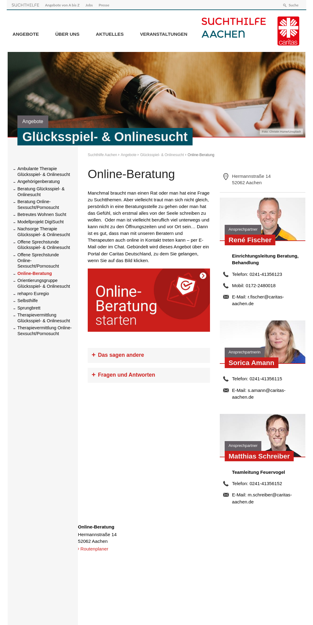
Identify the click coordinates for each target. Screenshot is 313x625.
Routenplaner (94, 547)
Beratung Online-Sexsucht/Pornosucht (38, 203)
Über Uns (67, 33)
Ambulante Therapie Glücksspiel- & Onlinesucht (43, 170)
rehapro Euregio (33, 292)
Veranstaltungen (163, 33)
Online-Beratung (34, 272)
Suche (292, 4)
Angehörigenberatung (38, 180)
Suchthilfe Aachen (102, 154)
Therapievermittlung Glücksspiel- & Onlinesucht (43, 317)
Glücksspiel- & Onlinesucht (162, 154)
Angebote (26, 33)
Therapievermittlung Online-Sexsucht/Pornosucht (44, 329)
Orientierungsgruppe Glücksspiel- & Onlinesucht (43, 282)
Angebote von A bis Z (63, 4)
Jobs (90, 4)
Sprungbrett (28, 306)
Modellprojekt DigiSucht (40, 220)
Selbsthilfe (27, 299)
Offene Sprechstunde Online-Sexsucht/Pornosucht (38, 259)
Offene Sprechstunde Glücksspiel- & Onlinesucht (43, 243)
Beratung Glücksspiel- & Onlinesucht (40, 190)
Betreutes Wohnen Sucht (41, 213)
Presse (105, 4)
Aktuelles (110, 33)
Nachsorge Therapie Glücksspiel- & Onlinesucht (43, 230)
